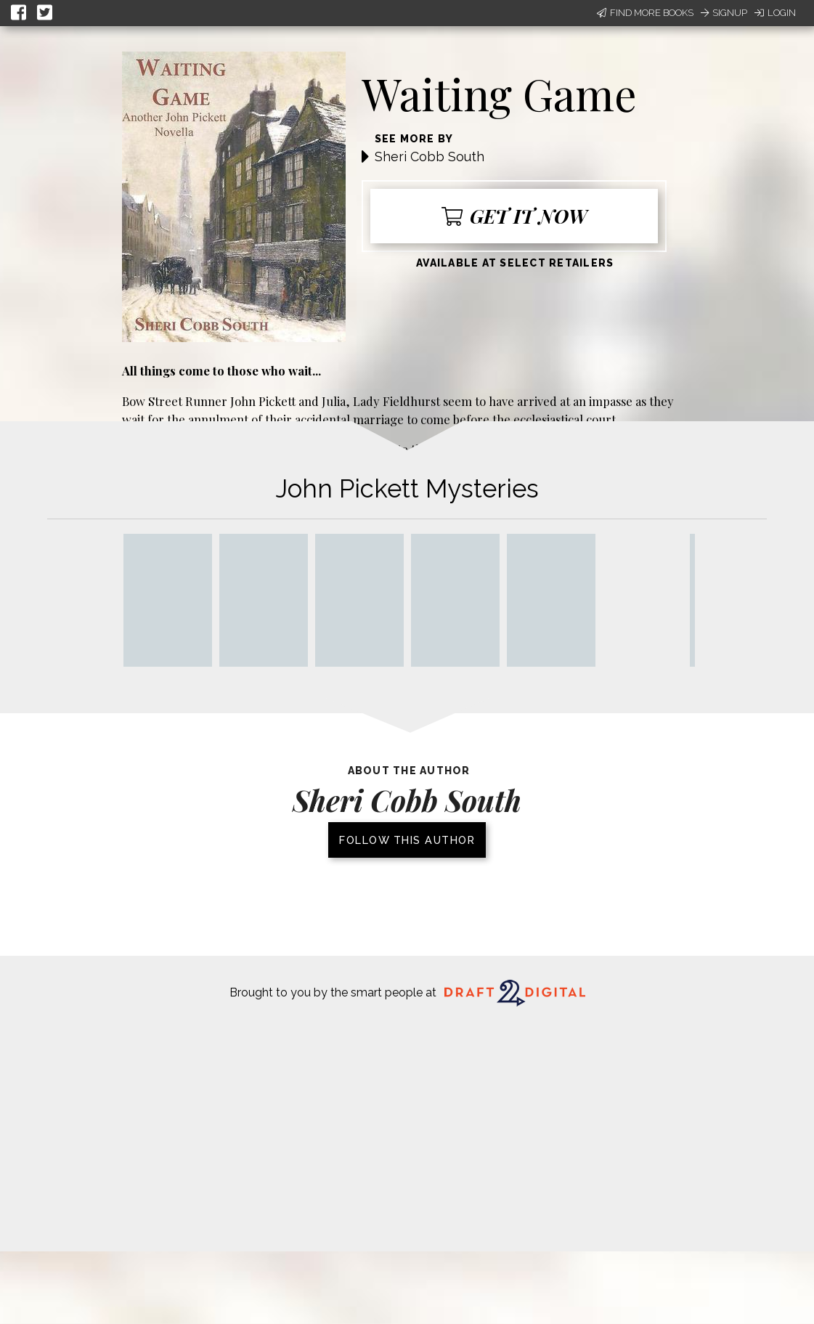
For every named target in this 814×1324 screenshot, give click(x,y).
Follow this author (407, 840)
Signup (724, 12)
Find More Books (645, 12)
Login (775, 12)
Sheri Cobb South (429, 156)
